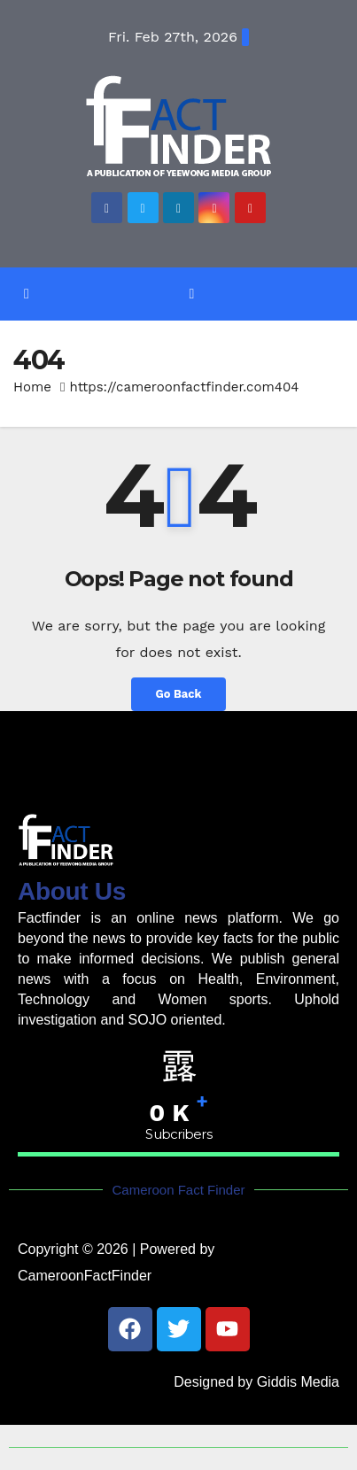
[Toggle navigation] (192, 293)
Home (32, 387)
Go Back (179, 693)
